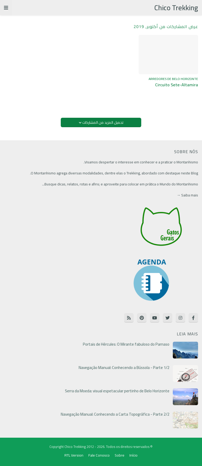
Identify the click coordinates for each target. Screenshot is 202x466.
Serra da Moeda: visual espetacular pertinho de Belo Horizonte (117, 391)
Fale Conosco (99, 455)
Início (133, 455)
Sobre (119, 455)
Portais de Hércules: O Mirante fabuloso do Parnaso (126, 344)
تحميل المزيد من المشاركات (102, 122)
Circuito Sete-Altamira (176, 85)
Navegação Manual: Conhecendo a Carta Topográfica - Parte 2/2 (115, 414)
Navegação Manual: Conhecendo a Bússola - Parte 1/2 (124, 367)
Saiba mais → (187, 195)
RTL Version (73, 455)
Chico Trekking (176, 7)
